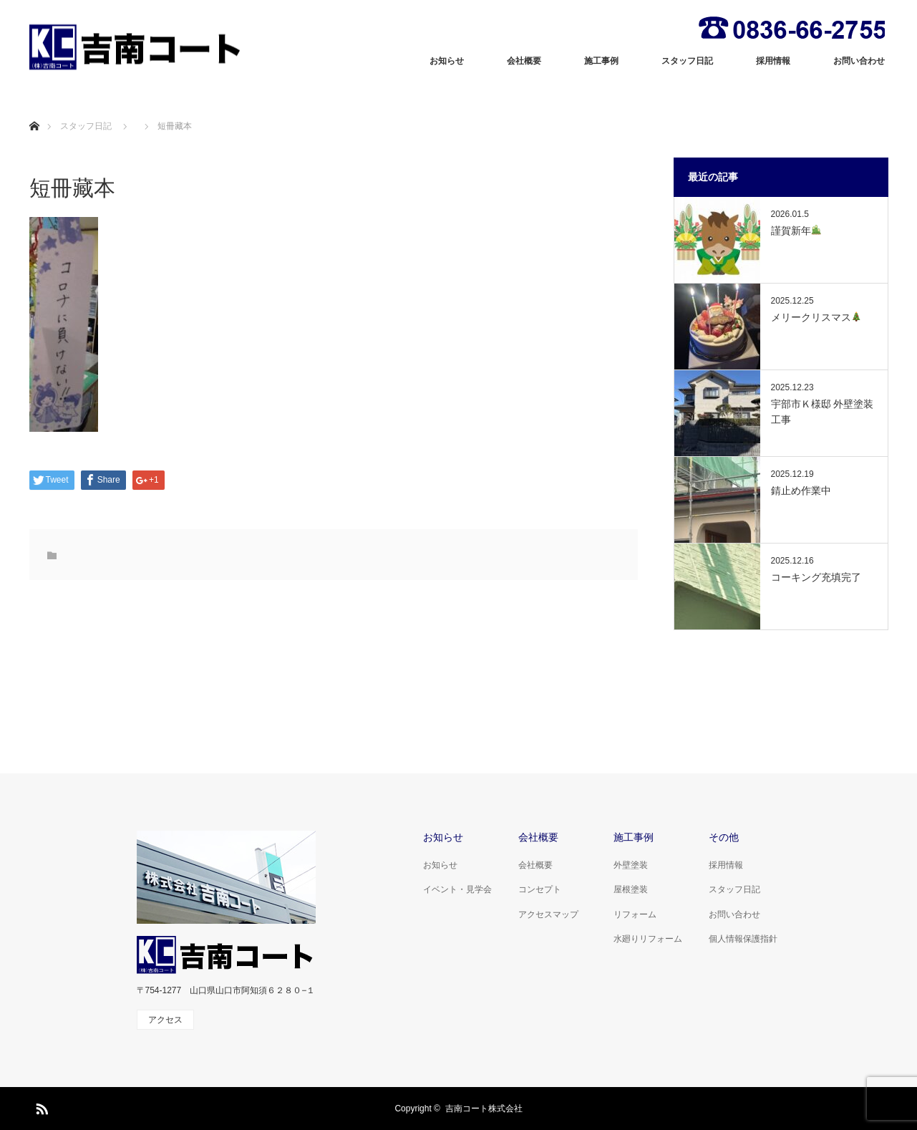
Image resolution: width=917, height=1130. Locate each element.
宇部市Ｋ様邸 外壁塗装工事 (822, 411)
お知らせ (447, 61)
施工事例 (601, 61)
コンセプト (539, 889)
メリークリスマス (816, 317)
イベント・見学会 (457, 889)
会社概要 (524, 61)
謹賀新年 (796, 230)
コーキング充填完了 (816, 577)
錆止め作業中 (801, 490)
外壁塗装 (630, 865)
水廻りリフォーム (647, 939)
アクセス (165, 1020)
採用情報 (773, 61)
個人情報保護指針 (743, 939)
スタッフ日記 (687, 61)
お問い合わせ (859, 61)
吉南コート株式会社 (484, 1109)
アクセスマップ (548, 914)
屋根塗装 (630, 889)
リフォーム (634, 914)
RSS (40, 1106)
